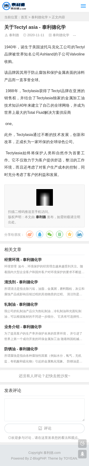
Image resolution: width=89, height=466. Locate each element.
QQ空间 (69, 234)
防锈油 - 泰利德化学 (21, 349)
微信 (49, 234)
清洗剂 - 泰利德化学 (21, 282)
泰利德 (14, 35)
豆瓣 (59, 234)
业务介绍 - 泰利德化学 (23, 327)
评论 (48, 428)
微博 (29, 234)
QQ (39, 234)
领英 (79, 234)
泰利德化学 (39, 17)
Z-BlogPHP (38, 458)
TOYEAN (70, 458)
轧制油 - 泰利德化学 (21, 304)
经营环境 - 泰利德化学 (23, 260)
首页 (24, 17)
